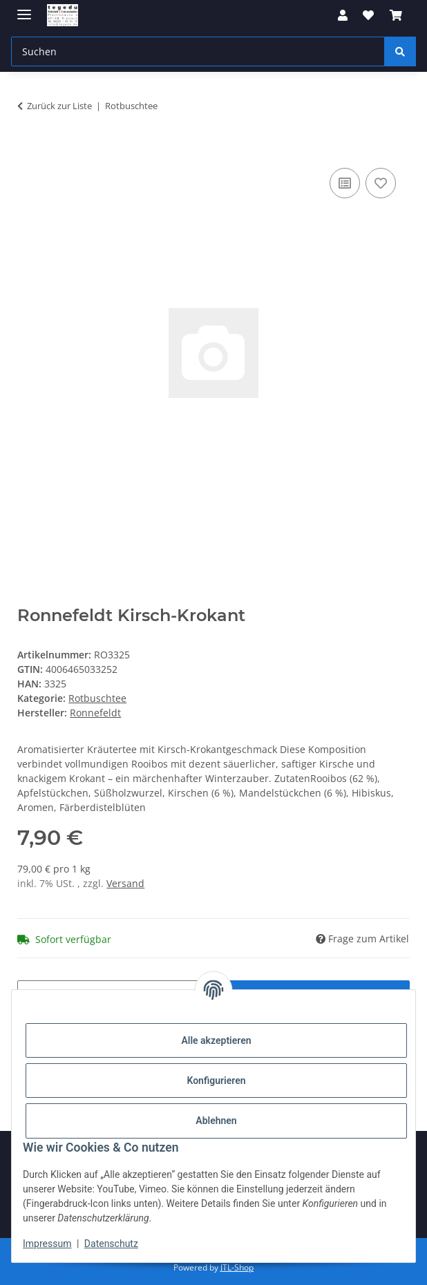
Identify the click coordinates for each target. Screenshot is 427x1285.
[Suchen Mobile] (198, 51)
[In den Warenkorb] (28, 149)
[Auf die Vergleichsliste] (345, 183)
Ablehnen (216, 1120)
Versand (125, 883)
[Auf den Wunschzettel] (381, 183)
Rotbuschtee (97, 698)
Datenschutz (111, 1243)
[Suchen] (400, 51)
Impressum (47, 1243)
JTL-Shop (237, 1267)
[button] (342, 15)
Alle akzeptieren (216, 1040)
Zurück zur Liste (59, 105)
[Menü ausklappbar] (24, 8)
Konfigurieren (216, 1080)
